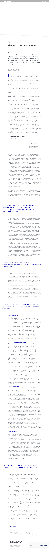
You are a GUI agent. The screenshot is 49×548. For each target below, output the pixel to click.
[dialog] (38, 544)
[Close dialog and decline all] (47, 542)
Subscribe (38, 1)
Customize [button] (31, 545)
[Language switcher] (42, 1)
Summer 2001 (10, 41)
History (9, 42)
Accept (45, 545)
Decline (41, 545)
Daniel (9, 224)
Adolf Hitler (38, 77)
